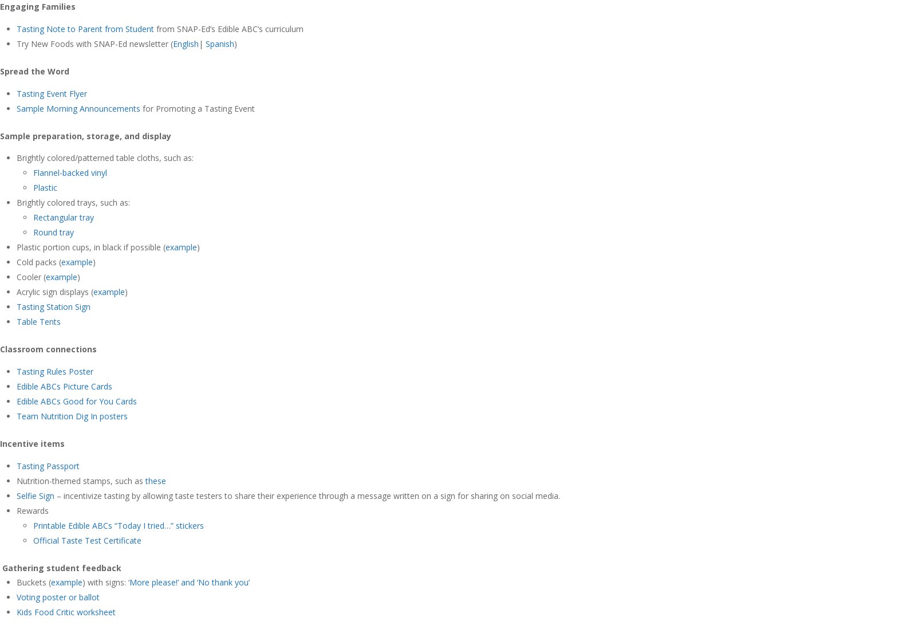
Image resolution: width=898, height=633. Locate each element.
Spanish (220, 43)
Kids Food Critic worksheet (66, 612)
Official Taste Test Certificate (87, 540)
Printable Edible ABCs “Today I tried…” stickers (118, 525)
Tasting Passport (48, 466)
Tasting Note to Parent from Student (85, 28)
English (186, 43)
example (181, 247)
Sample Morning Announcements (78, 108)
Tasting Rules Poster (55, 371)
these (155, 480)
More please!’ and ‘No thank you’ (189, 582)
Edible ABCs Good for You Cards (77, 401)
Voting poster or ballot (58, 597)
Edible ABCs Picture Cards (64, 386)
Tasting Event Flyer (52, 93)
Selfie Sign (35, 495)
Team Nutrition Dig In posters (73, 416)
